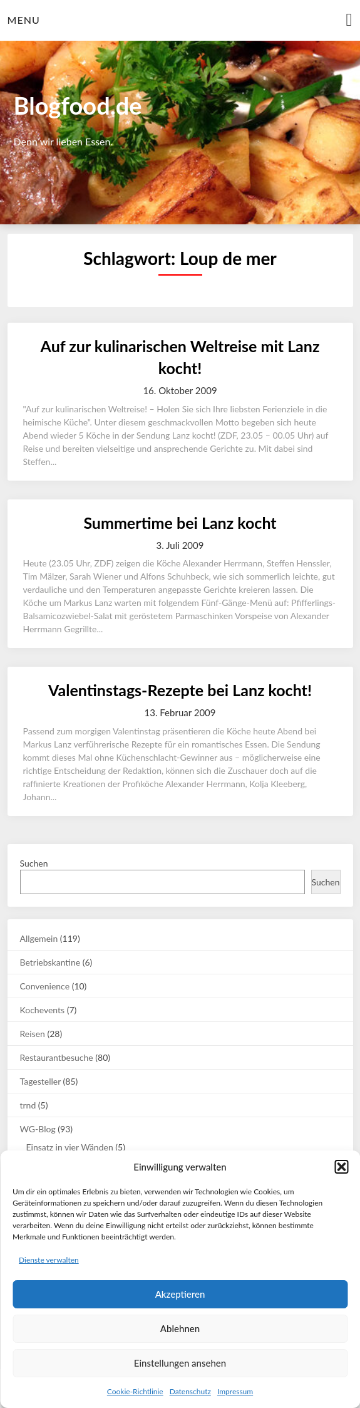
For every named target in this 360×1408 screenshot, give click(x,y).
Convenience (45, 986)
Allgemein (39, 938)
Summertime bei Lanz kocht (179, 522)
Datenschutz (190, 1391)
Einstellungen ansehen (180, 1363)
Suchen (34, 863)
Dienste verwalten (49, 1260)
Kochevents (42, 1009)
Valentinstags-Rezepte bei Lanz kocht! (180, 690)
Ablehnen (180, 1328)
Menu (24, 20)
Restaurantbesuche (56, 1057)
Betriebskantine (50, 962)
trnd (28, 1105)
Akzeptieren (180, 1294)
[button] (341, 1166)
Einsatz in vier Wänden (69, 1147)
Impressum (235, 1391)
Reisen (32, 1033)
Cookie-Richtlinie (135, 1391)
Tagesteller (40, 1081)
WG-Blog (38, 1129)
